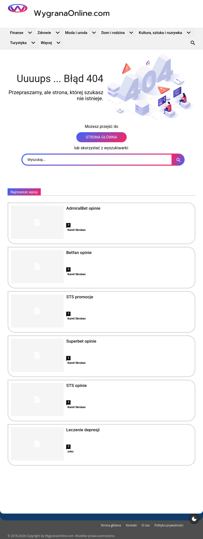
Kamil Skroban (76, 230)
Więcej (52, 43)
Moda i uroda (82, 33)
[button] (192, 44)
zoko (70, 451)
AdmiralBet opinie (83, 208)
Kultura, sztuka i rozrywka (166, 33)
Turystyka (24, 43)
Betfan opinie (79, 252)
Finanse (22, 33)
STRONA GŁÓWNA (101, 137)
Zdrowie (50, 33)
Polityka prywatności (169, 525)
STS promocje (79, 296)
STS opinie (76, 385)
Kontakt (131, 525)
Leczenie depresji (82, 429)
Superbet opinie (81, 341)
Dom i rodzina (119, 33)
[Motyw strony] (194, 519)
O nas (146, 525)
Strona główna (111, 525)
